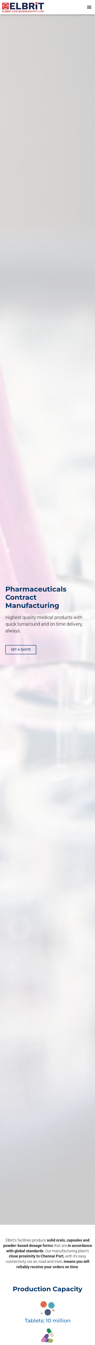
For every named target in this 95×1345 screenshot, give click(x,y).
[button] (89, 7)
